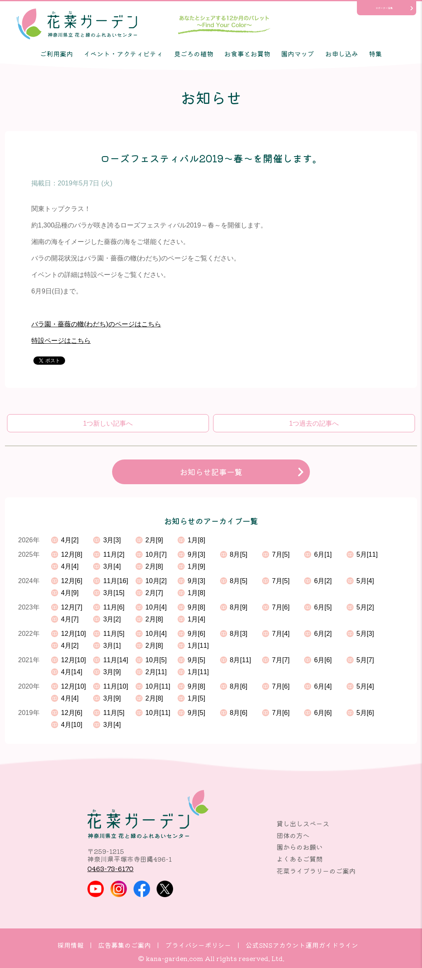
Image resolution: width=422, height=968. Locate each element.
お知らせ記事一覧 (211, 472)
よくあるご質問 (300, 859)
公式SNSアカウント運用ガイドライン (302, 945)
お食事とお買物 (247, 54)
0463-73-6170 (110, 868)
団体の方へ (293, 835)
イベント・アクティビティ (123, 54)
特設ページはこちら (61, 340)
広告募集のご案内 (124, 945)
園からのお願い (300, 847)
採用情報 (70, 945)
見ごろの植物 (193, 54)
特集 (375, 54)
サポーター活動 (384, 8)
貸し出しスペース (303, 823)
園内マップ (297, 54)
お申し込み (341, 54)
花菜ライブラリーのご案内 (316, 871)
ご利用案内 (56, 54)
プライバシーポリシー (198, 945)
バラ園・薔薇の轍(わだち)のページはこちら (96, 324)
